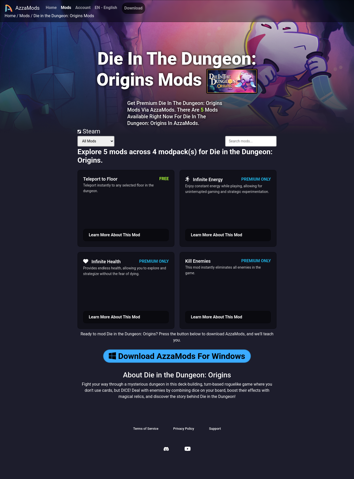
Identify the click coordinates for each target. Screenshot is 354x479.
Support (215, 429)
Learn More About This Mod (114, 234)
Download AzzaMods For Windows (177, 356)
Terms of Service (145, 429)
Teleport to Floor (100, 179)
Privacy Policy (183, 429)
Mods (66, 7)
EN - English (106, 7)
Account (83, 7)
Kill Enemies (198, 261)
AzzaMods (22, 8)
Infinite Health (102, 261)
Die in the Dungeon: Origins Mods (64, 15)
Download (133, 8)
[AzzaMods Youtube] (187, 449)
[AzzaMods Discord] (166, 449)
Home (51, 7)
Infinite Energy (204, 179)
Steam (88, 131)
